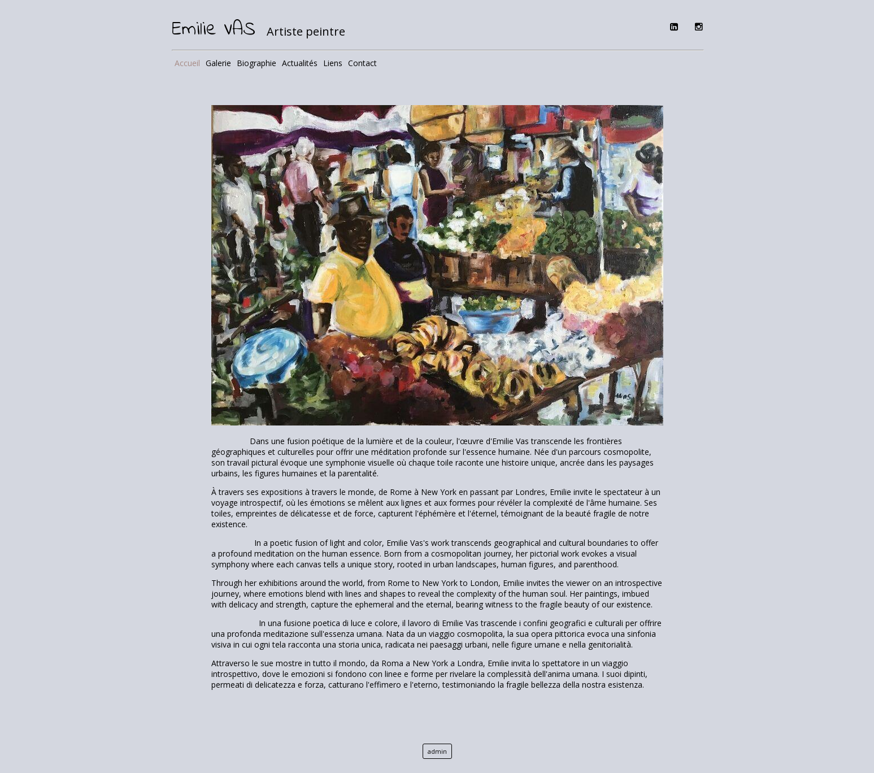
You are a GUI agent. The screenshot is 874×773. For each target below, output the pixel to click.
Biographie (256, 63)
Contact (362, 63)
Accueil (187, 63)
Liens (332, 63)
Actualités (300, 63)
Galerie (218, 63)
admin (437, 751)
